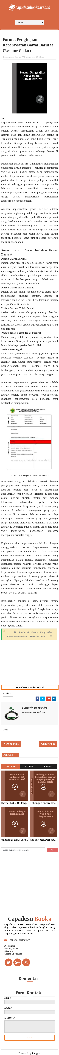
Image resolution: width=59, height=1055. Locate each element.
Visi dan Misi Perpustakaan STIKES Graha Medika (43, 839)
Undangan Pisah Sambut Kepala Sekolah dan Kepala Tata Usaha (14, 839)
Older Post (48, 743)
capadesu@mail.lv (20, 940)
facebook (8, 755)
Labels (47, 766)
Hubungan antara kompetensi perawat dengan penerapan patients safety (43, 803)
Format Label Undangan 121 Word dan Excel (14, 803)
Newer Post (11, 743)
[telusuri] (23, 850)
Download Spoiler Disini (30, 687)
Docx (41, 57)
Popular (10, 766)
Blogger (36, 1053)
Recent (29, 766)
